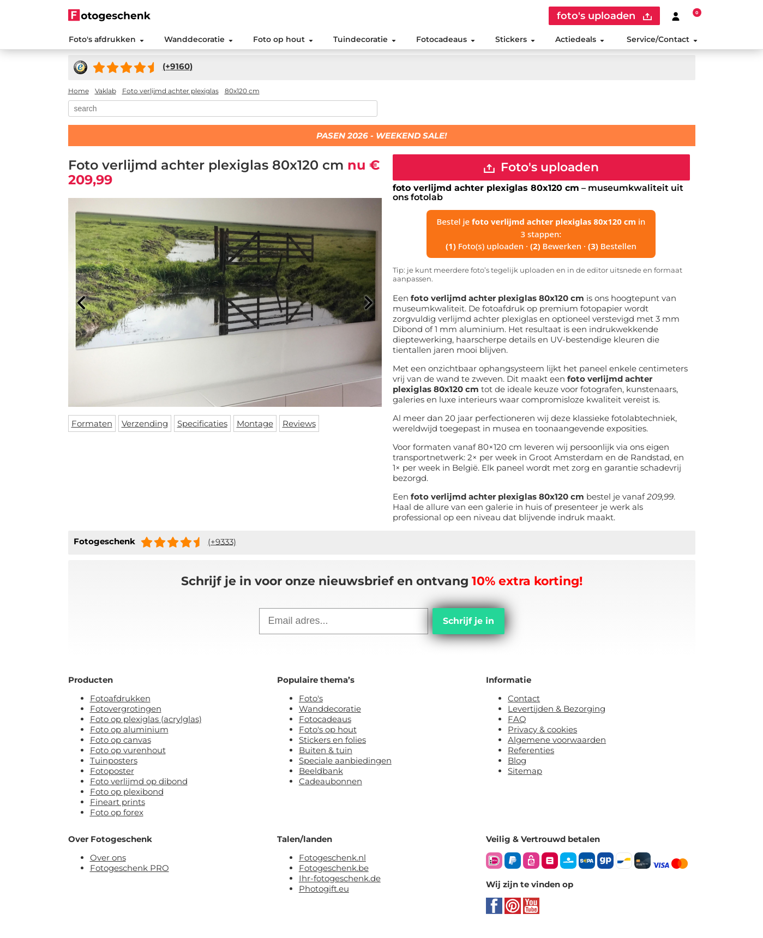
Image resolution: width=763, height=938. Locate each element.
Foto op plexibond (127, 794)
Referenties (531, 752)
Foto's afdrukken (105, 40)
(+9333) (222, 544)
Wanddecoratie (198, 40)
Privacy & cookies (542, 731)
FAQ (517, 721)
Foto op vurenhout (128, 752)
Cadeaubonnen (330, 783)
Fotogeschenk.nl (332, 860)
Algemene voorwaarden (557, 742)
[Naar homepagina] (109, 15)
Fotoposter (112, 773)
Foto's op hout (328, 731)
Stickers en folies (332, 742)
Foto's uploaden (541, 169)
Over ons (108, 860)
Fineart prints (117, 804)
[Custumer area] (675, 15)
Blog (517, 762)
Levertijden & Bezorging (556, 711)
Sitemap (525, 773)
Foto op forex (116, 814)
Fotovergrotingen (125, 711)
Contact (524, 700)
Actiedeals (579, 40)
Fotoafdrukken (120, 700)
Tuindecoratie (364, 40)
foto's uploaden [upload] (604, 16)
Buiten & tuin (325, 752)
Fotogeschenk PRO (129, 870)
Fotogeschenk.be (334, 870)
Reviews (299, 425)
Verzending (145, 425)
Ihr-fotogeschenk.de (340, 880)
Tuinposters (113, 762)
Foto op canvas (120, 742)
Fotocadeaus (445, 40)
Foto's (311, 700)
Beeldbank (321, 773)
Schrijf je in (468, 623)
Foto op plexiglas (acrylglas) (146, 721)
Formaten (91, 425)
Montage (255, 425)
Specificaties (202, 425)
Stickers (515, 40)
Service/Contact (662, 40)
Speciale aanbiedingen (345, 762)
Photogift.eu (324, 891)
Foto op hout (283, 40)
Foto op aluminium (129, 731)
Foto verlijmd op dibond (139, 783)
